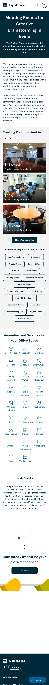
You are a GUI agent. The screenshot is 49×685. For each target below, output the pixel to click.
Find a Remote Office (24, 240)
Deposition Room (24, 284)
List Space (24, 570)
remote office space (12, 117)
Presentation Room (34, 277)
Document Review (16, 305)
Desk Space (37, 291)
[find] (37, 5)
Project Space (36, 312)
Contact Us (15, 667)
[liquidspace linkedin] (5, 667)
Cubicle (15, 271)
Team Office (36, 305)
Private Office (15, 264)
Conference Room (16, 257)
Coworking (36, 257)
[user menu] (44, 5)
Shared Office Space (24, 298)
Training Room (12, 277)
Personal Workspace (16, 291)
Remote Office (34, 264)
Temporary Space (15, 312)
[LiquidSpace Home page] (14, 5)
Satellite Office (24, 318)
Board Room (31, 271)
